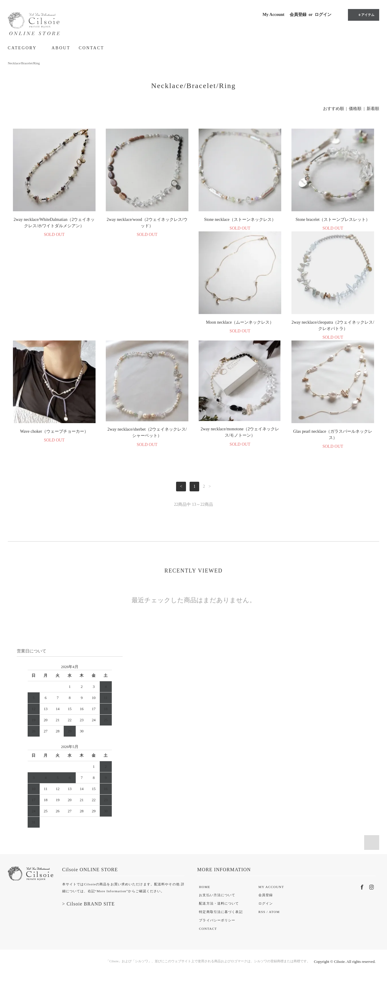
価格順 (355, 108)
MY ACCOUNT (271, 893)
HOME (204, 893)
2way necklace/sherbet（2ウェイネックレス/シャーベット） (333, 329)
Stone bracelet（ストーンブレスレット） (333, 219)
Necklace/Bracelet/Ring (24, 63)
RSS (261, 918)
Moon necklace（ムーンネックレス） (54, 328)
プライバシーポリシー (217, 926)
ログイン (323, 14)
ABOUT (61, 48)
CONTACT (91, 48)
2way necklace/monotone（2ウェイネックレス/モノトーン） (54, 438)
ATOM (274, 918)
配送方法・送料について (219, 909)
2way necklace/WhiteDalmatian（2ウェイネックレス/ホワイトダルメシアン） (54, 222)
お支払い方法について (217, 901)
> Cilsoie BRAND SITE (88, 910)
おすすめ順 (333, 108)
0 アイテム (363, 14)
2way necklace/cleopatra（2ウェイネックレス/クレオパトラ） (147, 331)
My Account (274, 14)
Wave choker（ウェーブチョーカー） (240, 328)
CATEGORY (25, 47)
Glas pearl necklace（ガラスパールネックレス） (147, 440)
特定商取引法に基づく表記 (220, 918)
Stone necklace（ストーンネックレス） (240, 219)
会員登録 (298, 14)
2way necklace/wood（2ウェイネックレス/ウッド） (147, 222)
